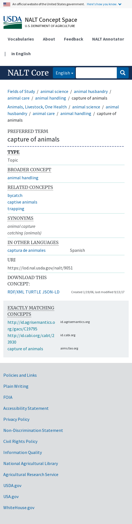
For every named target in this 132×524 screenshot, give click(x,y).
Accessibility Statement (26, 408)
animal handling (50, 98)
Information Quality (22, 452)
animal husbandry (91, 91)
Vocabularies (21, 39)
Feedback (73, 39)
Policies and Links (20, 375)
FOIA (7, 397)
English (61, 72)
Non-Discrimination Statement (33, 430)
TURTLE (33, 292)
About (49, 39)
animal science (54, 91)
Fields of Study (21, 91)
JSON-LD (50, 292)
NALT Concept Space (51, 19)
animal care (18, 98)
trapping (15, 208)
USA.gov (11, 496)
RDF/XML (15, 292)
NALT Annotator (108, 39)
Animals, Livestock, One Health (37, 106)
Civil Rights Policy (20, 441)
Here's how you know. (102, 4)
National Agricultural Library (30, 463)
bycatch (14, 195)
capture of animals (25, 348)
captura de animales (26, 250)
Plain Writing (16, 386)
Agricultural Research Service (30, 474)
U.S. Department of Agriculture (50, 26)
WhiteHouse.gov (18, 507)
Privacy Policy (16, 419)
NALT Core (28, 73)
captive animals (22, 202)
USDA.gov (12, 485)
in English (21, 53)
